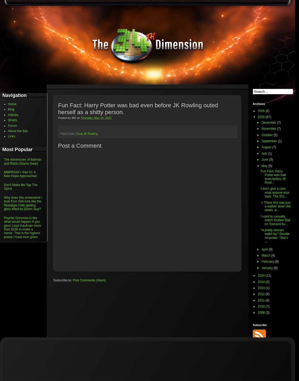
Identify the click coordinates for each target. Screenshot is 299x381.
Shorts (12, 120)
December (269, 122)
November (269, 129)
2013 (262, 288)
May (264, 166)
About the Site (18, 131)
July (264, 153)
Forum (12, 126)
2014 (262, 282)
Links (11, 136)
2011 (262, 300)
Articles (13, 115)
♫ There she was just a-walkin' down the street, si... (276, 206)
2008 (262, 312)
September (269, 141)
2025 (262, 117)
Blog (11, 109)
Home (12, 104)
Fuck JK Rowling (87, 133)
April (265, 249)
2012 (262, 294)
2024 (262, 275)
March (266, 255)
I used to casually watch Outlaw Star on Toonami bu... (275, 220)
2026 (262, 111)
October (267, 135)
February (268, 261)
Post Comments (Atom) (89, 280)
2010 (262, 306)
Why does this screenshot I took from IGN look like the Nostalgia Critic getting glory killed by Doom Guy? (23, 203)
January (267, 268)
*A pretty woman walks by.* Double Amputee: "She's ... (275, 235)
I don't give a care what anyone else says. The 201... (275, 192)
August (266, 147)
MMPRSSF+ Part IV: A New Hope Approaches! (20, 174)
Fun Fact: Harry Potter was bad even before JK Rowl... (273, 176)
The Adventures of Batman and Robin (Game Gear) (22, 161)
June (265, 159)
